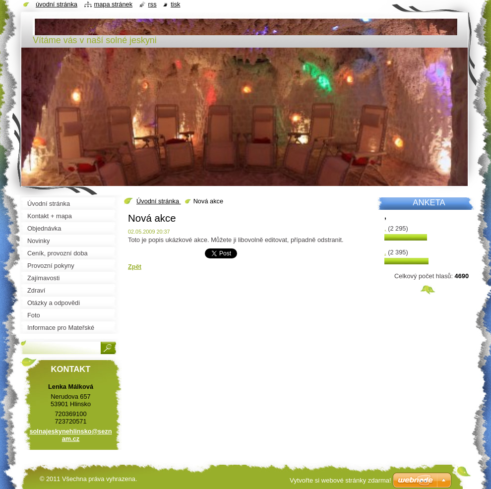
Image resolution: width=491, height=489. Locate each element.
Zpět (134, 266)
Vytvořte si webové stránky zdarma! (340, 480)
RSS (152, 4)
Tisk (175, 4)
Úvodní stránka (158, 201)
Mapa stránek (113, 4)
